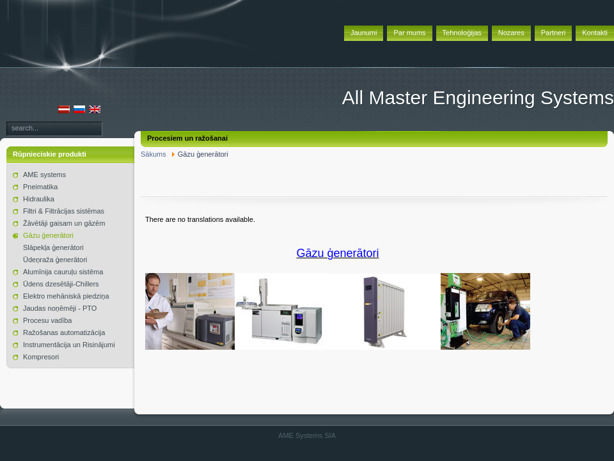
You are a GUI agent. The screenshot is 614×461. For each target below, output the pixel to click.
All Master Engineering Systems (478, 97)
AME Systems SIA (307, 435)
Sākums (153, 154)
